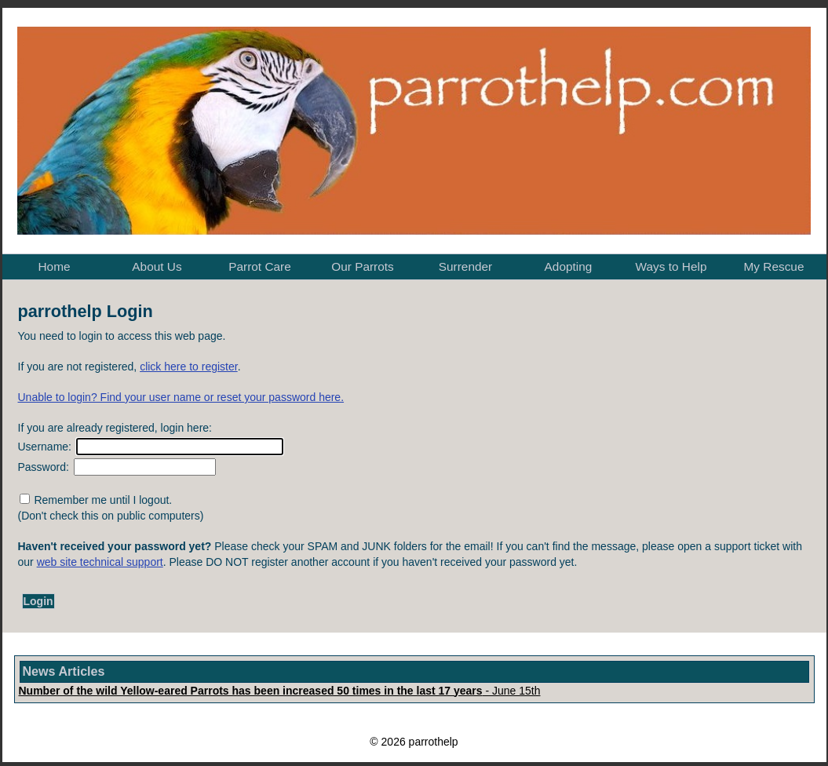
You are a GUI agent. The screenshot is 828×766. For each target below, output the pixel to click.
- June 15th (280, 690)
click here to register (189, 366)
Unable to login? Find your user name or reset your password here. (181, 397)
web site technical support (100, 562)
